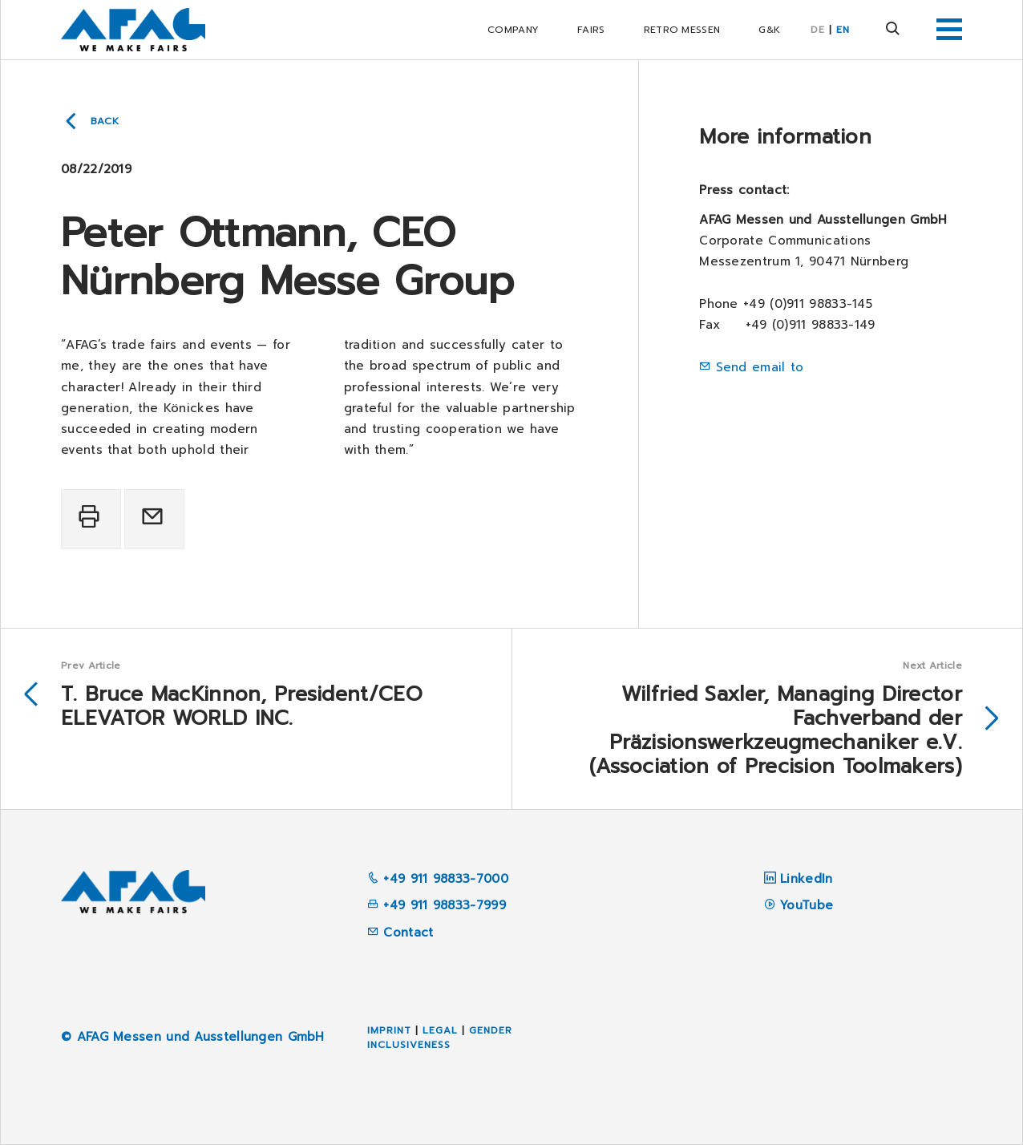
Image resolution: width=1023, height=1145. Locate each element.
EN (843, 29)
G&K (769, 29)
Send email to (760, 367)
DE (818, 29)
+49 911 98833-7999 (436, 905)
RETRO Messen (682, 29)
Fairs (591, 29)
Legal (440, 1030)
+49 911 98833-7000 (437, 879)
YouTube (806, 905)
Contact (400, 932)
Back (105, 121)
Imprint (389, 1030)
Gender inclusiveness (439, 1037)
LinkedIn (806, 879)
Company (513, 29)
